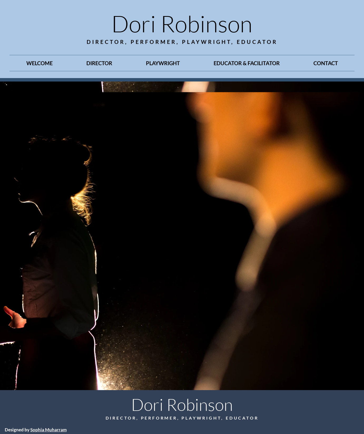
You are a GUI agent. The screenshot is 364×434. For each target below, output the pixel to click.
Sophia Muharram (48, 429)
